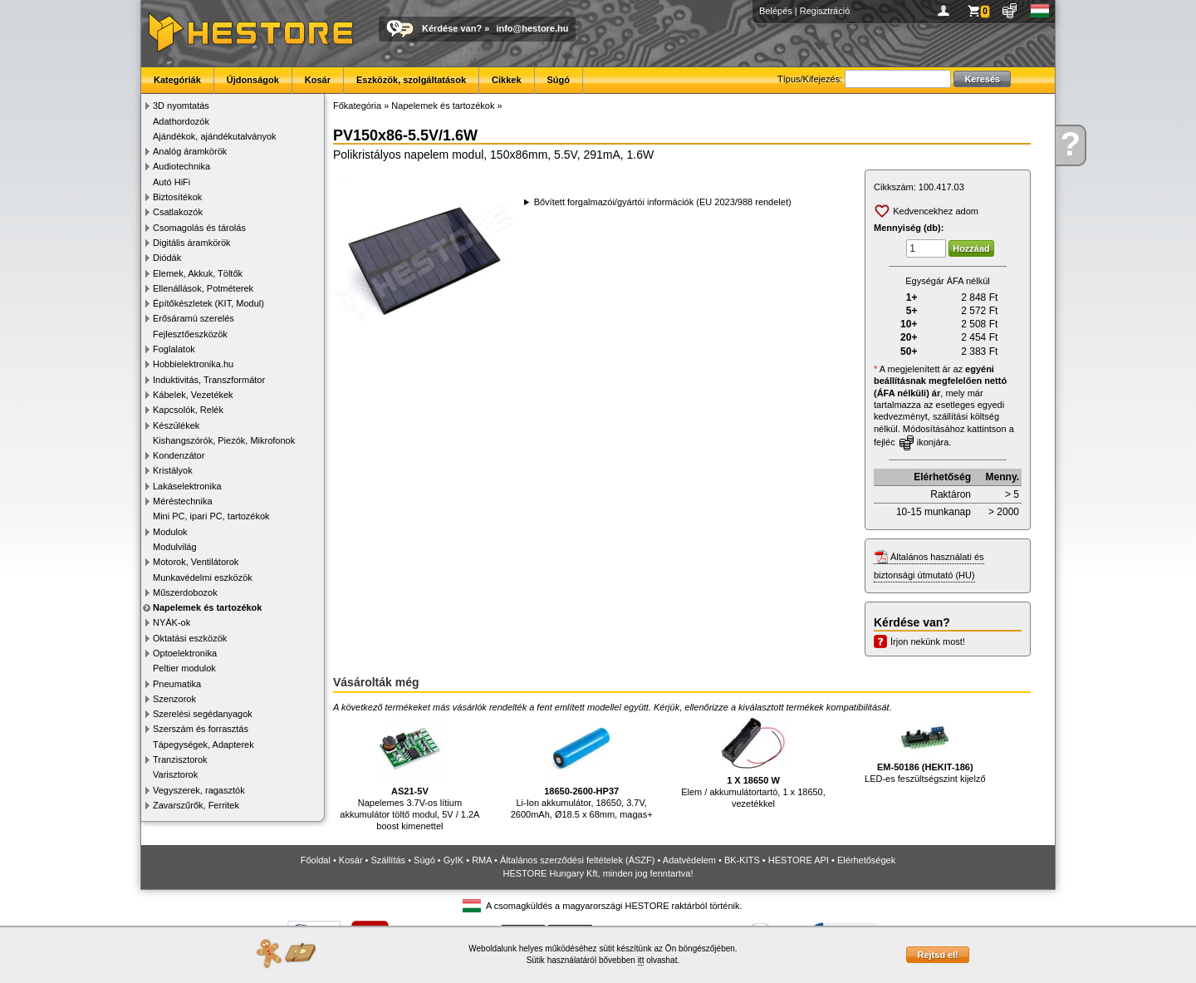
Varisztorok (175, 774)
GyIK (453, 860)
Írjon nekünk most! (927, 641)
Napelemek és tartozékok (207, 607)
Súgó (559, 80)
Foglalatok (174, 349)
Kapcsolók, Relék (188, 410)
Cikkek (506, 80)
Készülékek (176, 425)
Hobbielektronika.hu (193, 364)
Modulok (170, 532)
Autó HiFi (171, 182)
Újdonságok (253, 80)
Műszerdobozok (185, 592)
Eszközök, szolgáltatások (411, 80)
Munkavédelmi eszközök (202, 577)
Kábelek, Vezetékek (193, 395)
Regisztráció (825, 11)
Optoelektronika (185, 653)
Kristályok (173, 470)
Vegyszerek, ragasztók (199, 790)
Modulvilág (175, 547)
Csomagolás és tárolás (199, 228)
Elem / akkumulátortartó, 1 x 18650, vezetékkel (753, 762)
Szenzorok (174, 699)
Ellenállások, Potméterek (203, 288)
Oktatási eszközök (190, 638)
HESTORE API (798, 860)
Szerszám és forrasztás (200, 729)
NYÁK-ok (171, 622)
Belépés (775, 11)
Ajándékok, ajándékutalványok (215, 136)
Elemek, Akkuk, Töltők (198, 273)
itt (641, 960)
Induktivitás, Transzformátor (209, 380)
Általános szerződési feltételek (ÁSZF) (577, 860)
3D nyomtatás (181, 106)
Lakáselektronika (187, 486)
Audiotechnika (181, 166)
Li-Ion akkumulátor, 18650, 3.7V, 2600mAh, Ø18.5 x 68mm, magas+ (582, 767)
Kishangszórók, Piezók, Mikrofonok (224, 440)
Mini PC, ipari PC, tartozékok (211, 516)
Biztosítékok (177, 197)
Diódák (167, 258)
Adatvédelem (689, 860)
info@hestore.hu (532, 28)
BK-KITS (742, 860)
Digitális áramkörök (192, 243)
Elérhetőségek (866, 860)
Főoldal (316, 860)
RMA (482, 860)
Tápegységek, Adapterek (203, 745)
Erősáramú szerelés (193, 318)
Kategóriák (177, 80)
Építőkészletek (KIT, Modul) (208, 303)
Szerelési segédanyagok (202, 714)
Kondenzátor (178, 455)
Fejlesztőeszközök (190, 334)
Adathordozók (181, 121)
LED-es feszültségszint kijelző (925, 749)
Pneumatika (177, 684)
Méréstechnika (183, 501)
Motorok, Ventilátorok (195, 562)
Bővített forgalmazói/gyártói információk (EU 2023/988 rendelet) (663, 202)
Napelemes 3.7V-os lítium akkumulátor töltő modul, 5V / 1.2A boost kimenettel (409, 773)
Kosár (318, 80)
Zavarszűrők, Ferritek (196, 805)
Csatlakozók (178, 212)
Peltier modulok (184, 668)
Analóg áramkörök (190, 151)
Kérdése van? (452, 28)
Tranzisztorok (180, 759)
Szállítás (388, 860)
